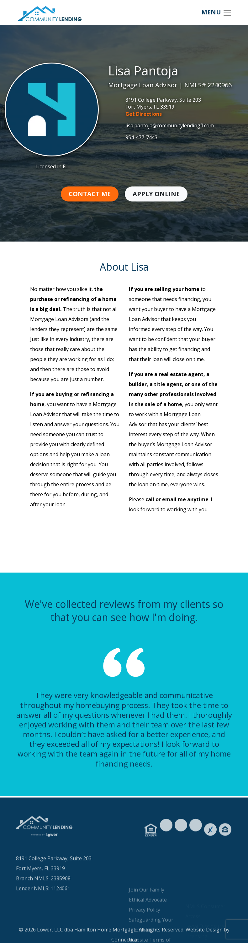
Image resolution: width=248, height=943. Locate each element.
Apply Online (156, 194)
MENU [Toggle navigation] (216, 13)
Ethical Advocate (148, 921)
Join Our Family (146, 911)
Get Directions (143, 113)
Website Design (204, 935)
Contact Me (90, 194)
